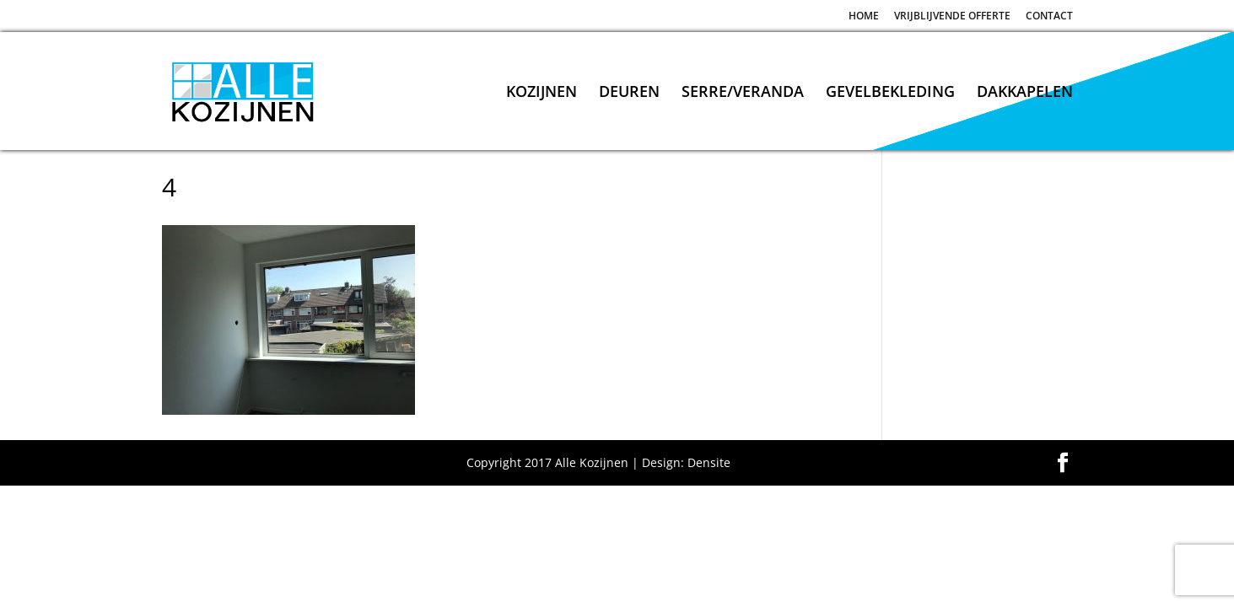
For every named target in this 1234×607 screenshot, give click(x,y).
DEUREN (629, 93)
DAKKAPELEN (1025, 93)
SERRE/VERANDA (743, 93)
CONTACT (1049, 17)
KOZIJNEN (541, 93)
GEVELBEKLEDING (890, 93)
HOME (864, 17)
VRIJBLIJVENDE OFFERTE (952, 17)
